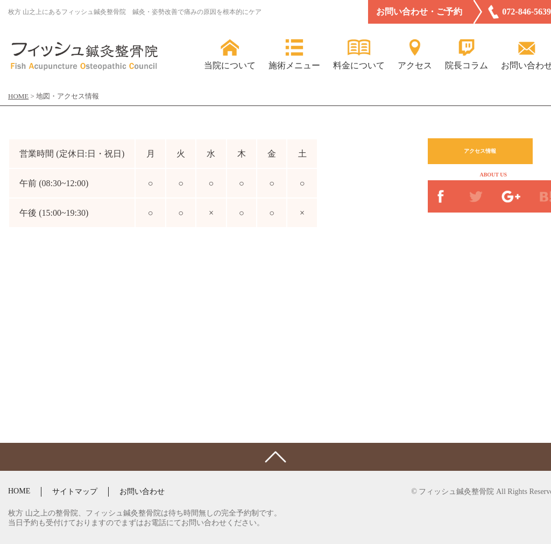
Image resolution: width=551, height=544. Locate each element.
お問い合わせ (142, 492)
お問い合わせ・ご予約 (419, 11)
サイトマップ (74, 492)
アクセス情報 (480, 151)
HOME (19, 491)
